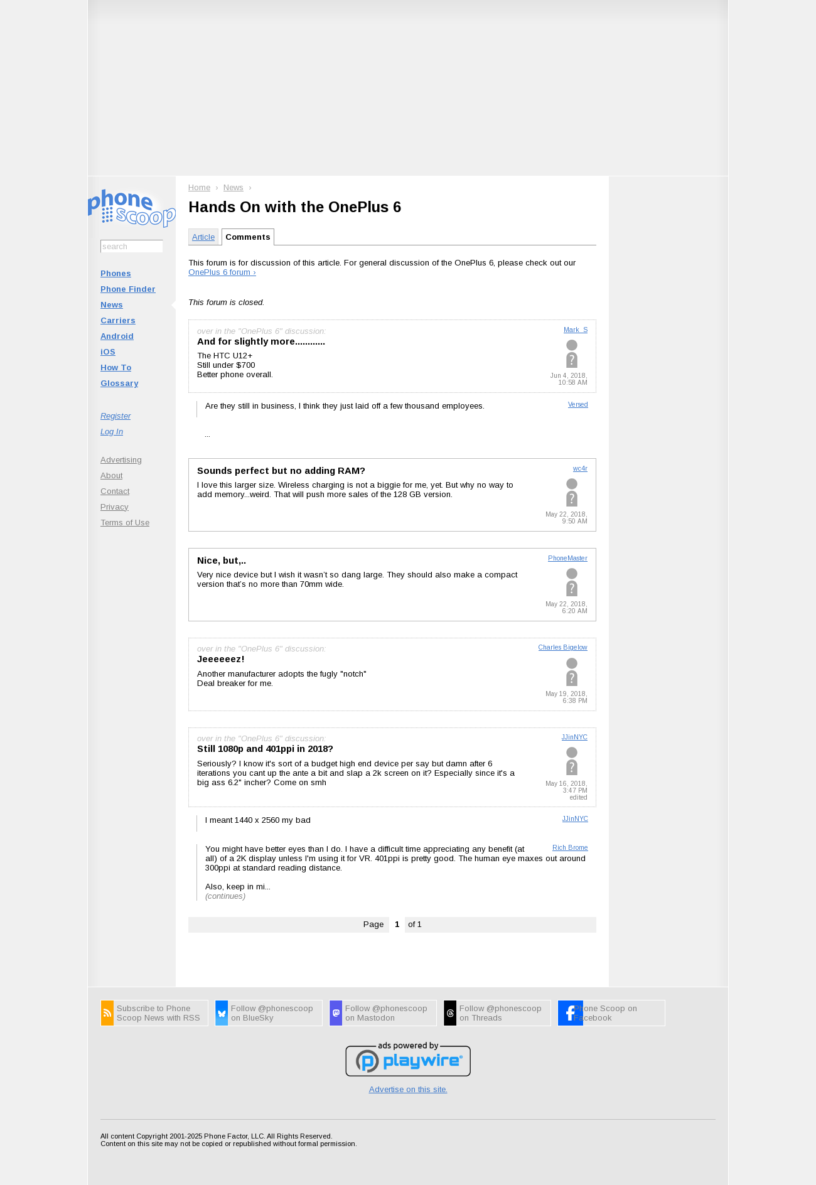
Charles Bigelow (563, 647)
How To (115, 367)
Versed (578, 404)
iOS (107, 352)
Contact (114, 491)
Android (117, 336)
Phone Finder (128, 289)
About (111, 475)
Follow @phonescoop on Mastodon (386, 1013)
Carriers (118, 320)
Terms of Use (124, 522)
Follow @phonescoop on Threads (500, 1013)
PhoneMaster (568, 558)
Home (199, 187)
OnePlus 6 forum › (222, 272)
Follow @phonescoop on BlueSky (272, 1013)
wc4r (580, 468)
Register (115, 416)
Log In (111, 431)
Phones (115, 273)
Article (203, 237)
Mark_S (576, 329)
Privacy (114, 507)
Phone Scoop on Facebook (605, 1013)
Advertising (121, 459)
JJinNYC (575, 737)
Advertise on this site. (408, 1089)
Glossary (119, 383)
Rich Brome (570, 847)
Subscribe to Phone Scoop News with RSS (158, 1013)
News (111, 304)
